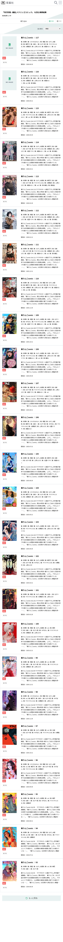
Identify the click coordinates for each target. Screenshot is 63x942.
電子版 (5, 62)
